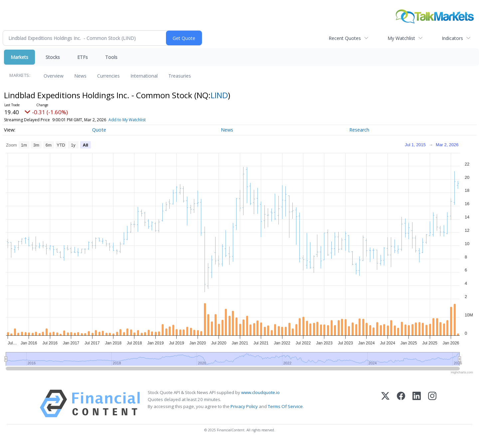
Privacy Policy (244, 406)
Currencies (108, 76)
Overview (54, 76)
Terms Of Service (285, 406)
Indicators (452, 38)
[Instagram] (432, 403)
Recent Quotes (345, 38)
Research (359, 130)
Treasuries (179, 76)
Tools (111, 57)
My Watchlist (401, 38)
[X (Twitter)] (385, 403)
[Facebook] (401, 403)
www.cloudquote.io (260, 392)
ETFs (82, 57)
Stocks (53, 57)
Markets (19, 57)
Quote (99, 130)
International (144, 76)
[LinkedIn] (416, 403)
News (80, 76)
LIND (219, 95)
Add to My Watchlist (138, 120)
